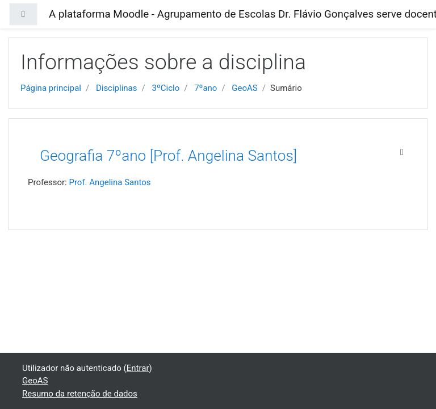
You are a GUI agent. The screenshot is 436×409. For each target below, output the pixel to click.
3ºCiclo (165, 88)
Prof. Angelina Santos (109, 182)
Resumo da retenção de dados (79, 394)
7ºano (205, 88)
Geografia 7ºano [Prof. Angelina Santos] (168, 155)
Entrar (138, 368)
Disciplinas (116, 88)
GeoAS (244, 88)
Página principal (50, 88)
